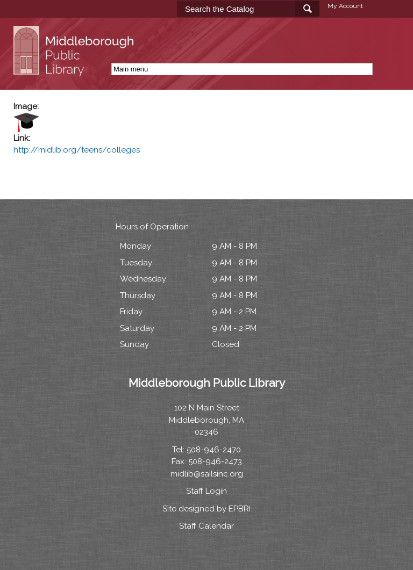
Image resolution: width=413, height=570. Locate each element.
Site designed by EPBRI (206, 509)
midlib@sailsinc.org (206, 474)
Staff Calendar (206, 526)
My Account (345, 6)
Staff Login (206, 491)
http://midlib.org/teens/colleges (76, 150)
